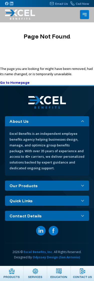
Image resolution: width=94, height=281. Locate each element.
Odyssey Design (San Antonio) (56, 257)
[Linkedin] (11, 4)
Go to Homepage (15, 83)
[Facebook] (7, 4)
